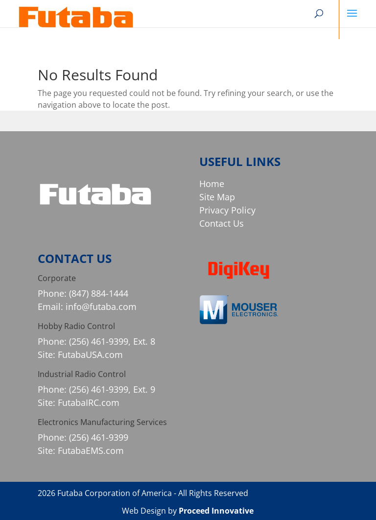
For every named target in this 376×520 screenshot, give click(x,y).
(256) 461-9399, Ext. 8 (112, 341)
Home (211, 183)
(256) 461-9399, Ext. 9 (112, 389)
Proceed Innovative (216, 510)
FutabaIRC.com (88, 402)
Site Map (217, 197)
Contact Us (221, 223)
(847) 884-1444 (98, 293)
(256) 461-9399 (98, 437)
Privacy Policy (227, 210)
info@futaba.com (101, 306)
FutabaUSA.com (90, 354)
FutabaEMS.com (91, 450)
